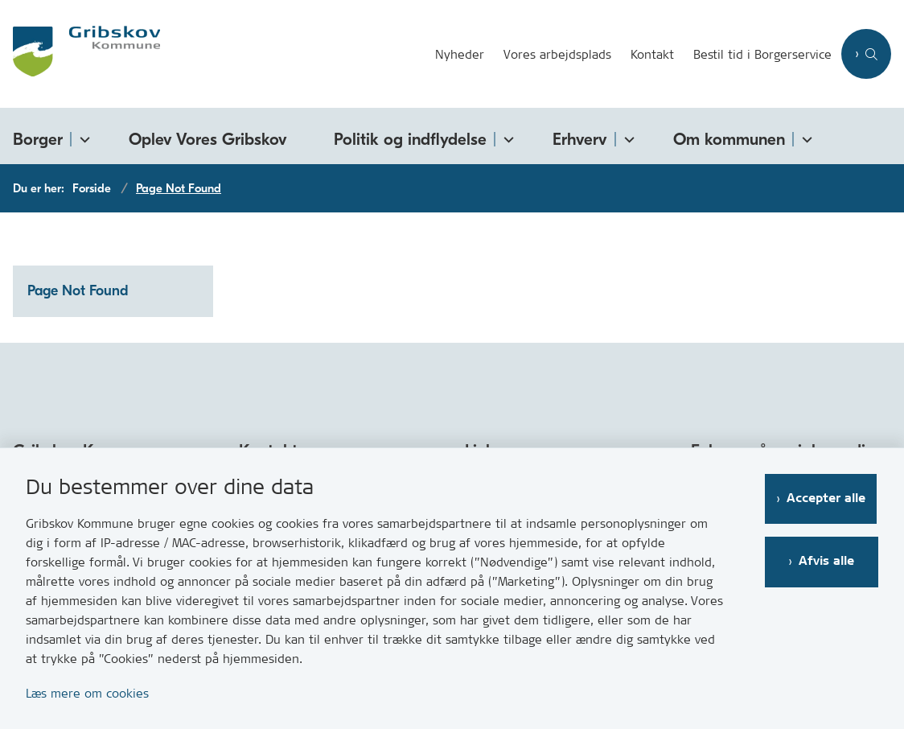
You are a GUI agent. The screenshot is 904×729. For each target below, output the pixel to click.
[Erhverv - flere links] (626, 136)
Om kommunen (729, 139)
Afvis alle (828, 561)
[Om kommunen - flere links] (804, 136)
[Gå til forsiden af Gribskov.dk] (80, 54)
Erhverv (580, 139)
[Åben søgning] (866, 54)
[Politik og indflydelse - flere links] (506, 136)
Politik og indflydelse (410, 139)
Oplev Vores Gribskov (208, 139)
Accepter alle (827, 498)
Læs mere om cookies (87, 693)
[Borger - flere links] (82, 136)
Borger (38, 139)
